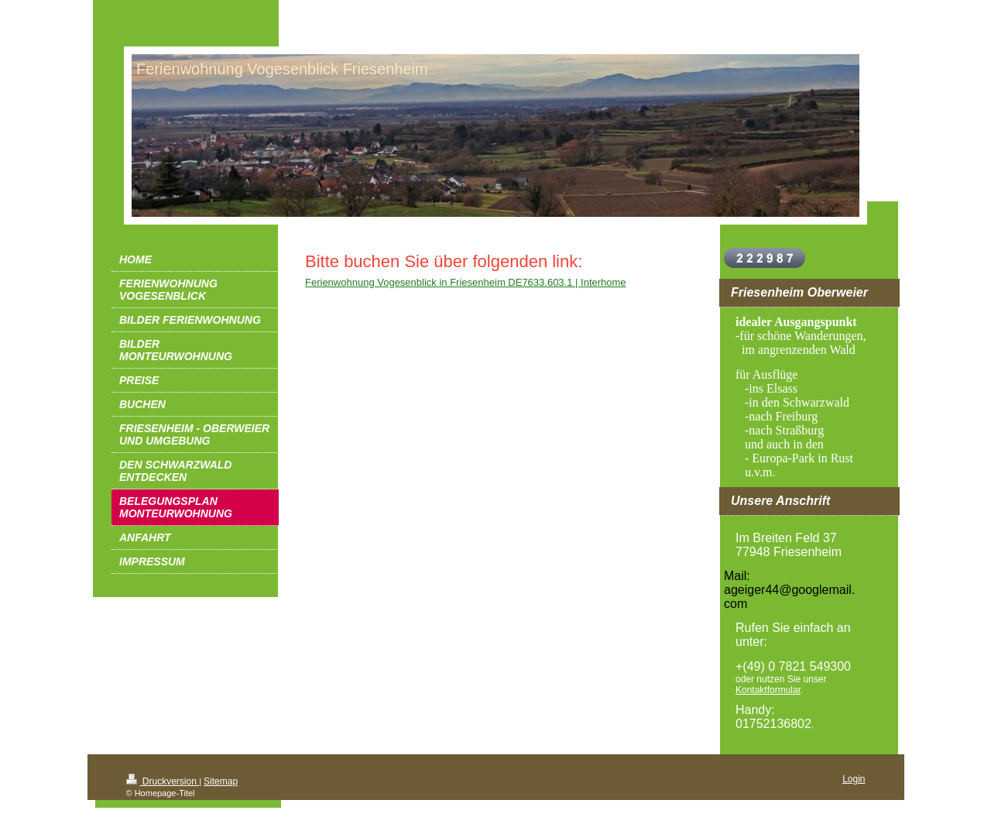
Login (853, 779)
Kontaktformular (768, 690)
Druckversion (163, 781)
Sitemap (221, 781)
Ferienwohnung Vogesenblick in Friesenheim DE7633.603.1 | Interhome (465, 282)
